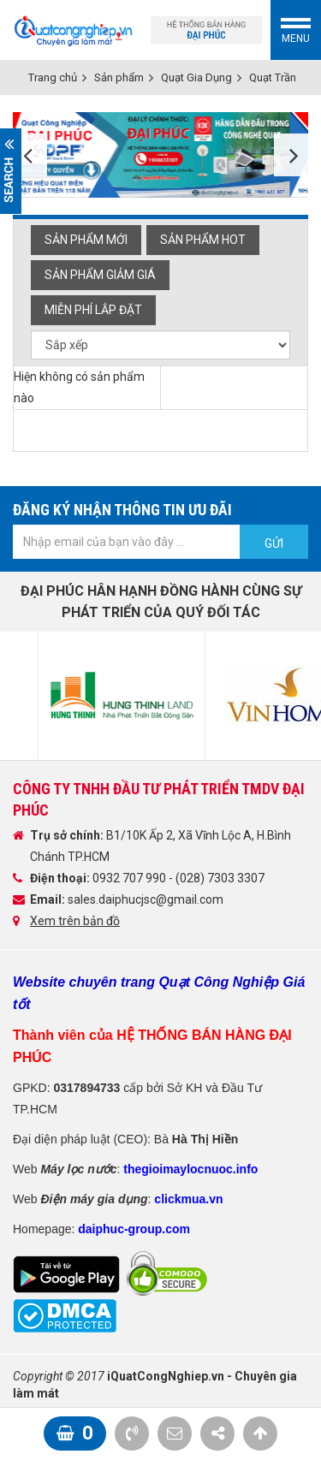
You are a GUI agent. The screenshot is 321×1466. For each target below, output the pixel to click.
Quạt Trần (272, 77)
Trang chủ (52, 77)
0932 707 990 (130, 878)
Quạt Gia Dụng (196, 77)
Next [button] (291, 155)
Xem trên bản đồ (75, 921)
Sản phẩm (119, 77)
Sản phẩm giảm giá (100, 275)
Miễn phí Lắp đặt (93, 310)
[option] (160, 155)
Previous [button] (30, 155)
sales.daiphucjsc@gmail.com (145, 899)
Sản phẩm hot (203, 239)
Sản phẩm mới (86, 239)
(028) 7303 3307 (220, 878)
